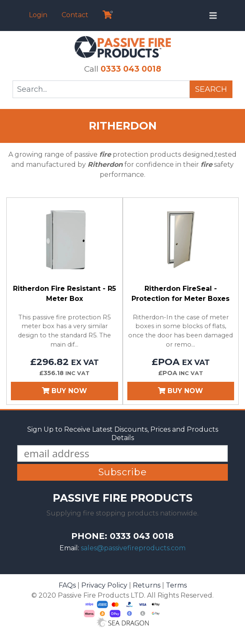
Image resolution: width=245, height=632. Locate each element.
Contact (75, 15)
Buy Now (64, 391)
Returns (146, 585)
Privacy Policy (104, 585)
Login (38, 15)
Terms (176, 585)
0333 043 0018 (131, 69)
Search (211, 89)
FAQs (67, 585)
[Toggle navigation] (213, 15)
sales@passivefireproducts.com (133, 548)
